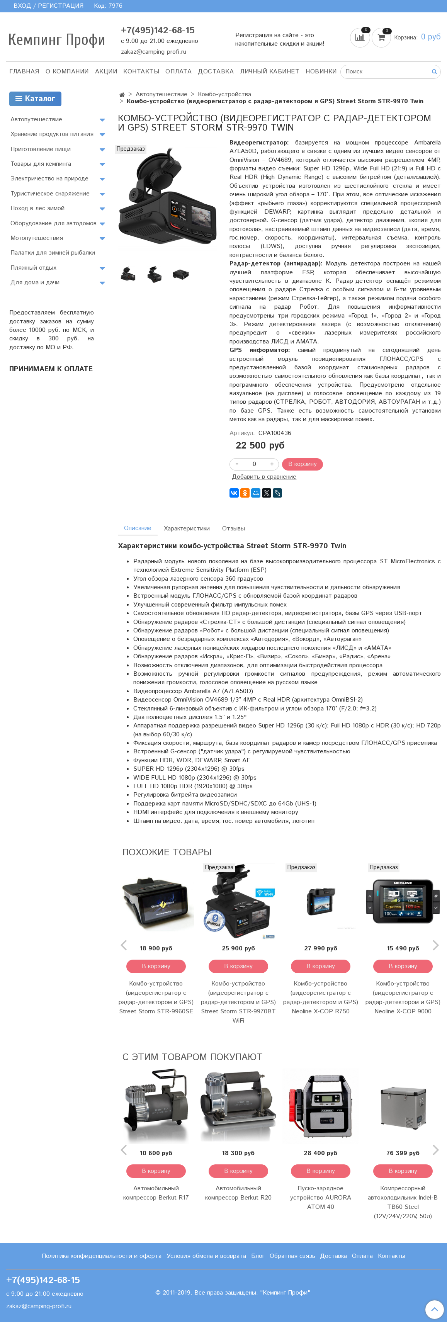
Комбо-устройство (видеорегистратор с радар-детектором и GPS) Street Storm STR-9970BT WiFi (238, 1002)
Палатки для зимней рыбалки (52, 252)
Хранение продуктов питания (51, 134)
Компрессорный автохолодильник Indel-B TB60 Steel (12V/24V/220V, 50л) (403, 1202)
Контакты (141, 71)
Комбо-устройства (224, 94)
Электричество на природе (49, 178)
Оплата (178, 71)
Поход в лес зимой (37, 208)
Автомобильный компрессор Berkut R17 (156, 1193)
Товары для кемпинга (40, 164)
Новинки (321, 71)
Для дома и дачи (34, 282)
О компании (67, 71)
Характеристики (187, 528)
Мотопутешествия (36, 238)
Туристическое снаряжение (50, 193)
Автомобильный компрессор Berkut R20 (238, 1193)
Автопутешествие (161, 94)
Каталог (35, 99)
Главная (24, 71)
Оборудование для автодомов (53, 223)
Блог (258, 1256)
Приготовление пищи (40, 149)
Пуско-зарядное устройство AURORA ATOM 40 (320, 1198)
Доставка (216, 71)
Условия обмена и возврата (206, 1256)
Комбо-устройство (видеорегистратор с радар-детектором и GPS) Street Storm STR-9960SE (156, 997)
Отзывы (233, 528)
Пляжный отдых (33, 267)
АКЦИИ (106, 71)
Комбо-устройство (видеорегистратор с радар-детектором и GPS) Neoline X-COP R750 (320, 997)
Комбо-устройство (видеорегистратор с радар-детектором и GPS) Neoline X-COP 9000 (402, 997)
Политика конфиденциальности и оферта (101, 1256)
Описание (137, 528)
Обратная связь (292, 1256)
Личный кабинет (269, 71)
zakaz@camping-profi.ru (153, 52)
